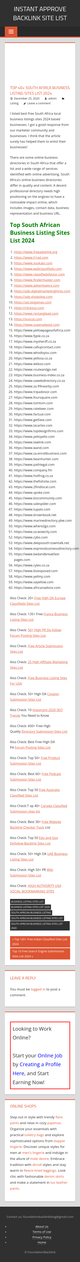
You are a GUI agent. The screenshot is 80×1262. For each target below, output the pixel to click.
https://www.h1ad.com (31, 257)
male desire (39, 1158)
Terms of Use (42, 1232)
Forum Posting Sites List (32, 747)
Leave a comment (39, 103)
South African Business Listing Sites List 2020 (37, 926)
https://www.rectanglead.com (36, 313)
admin (52, 98)
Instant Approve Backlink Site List (40, 13)
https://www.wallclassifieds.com (38, 269)
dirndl (37, 1164)
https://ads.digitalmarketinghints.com (42, 291)
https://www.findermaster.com (37, 280)
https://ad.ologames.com (33, 302)
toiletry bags (34, 1135)
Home (42, 1242)
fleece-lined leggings (40, 1170)
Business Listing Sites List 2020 (30, 907)
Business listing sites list (27, 901)
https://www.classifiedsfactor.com (39, 274)
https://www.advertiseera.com (36, 285)
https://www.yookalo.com (33, 263)
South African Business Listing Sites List (37, 918)
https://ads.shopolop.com (33, 297)
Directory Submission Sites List (45, 731)
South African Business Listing (31, 912)
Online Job (50, 1055)
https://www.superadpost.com (37, 324)
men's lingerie (33, 1152)
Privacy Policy (41, 1237)
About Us (41, 1226)
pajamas (54, 1123)
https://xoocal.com (28, 319)
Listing (14, 103)
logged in (38, 989)
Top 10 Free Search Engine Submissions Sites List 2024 (38, 953)
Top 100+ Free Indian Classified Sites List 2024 (39, 941)
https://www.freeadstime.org (35, 252)
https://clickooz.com (29, 308)
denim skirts (54, 1176)
